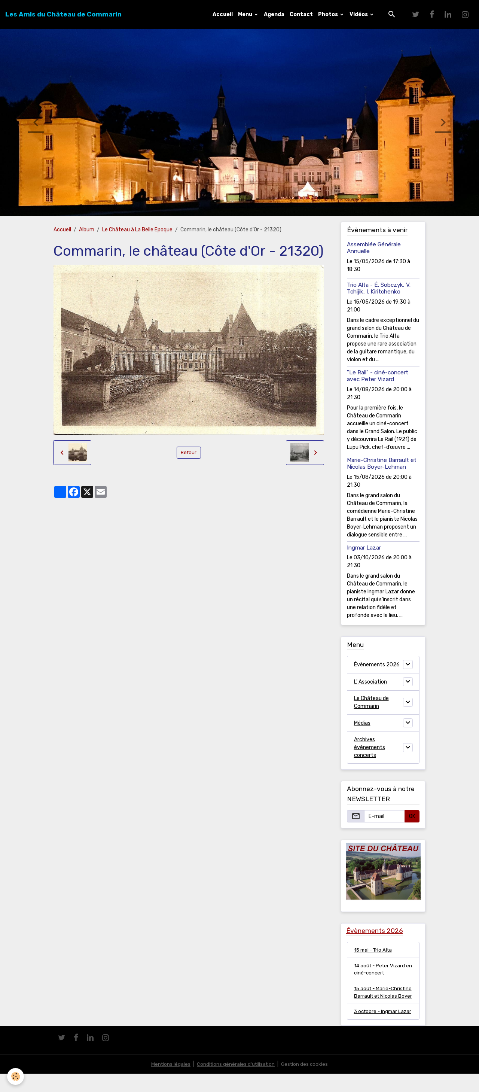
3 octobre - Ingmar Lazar (377, 1026)
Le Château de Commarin (371, 702)
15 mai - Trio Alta (374, 950)
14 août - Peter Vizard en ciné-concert (381, 970)
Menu (245, 14)
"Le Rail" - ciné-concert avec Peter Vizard (377, 376)
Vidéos (359, 14)
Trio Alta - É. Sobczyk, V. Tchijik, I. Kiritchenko (379, 288)
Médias (362, 723)
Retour (188, 452)
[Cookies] (15, 1076)
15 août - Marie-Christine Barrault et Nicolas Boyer (378, 998)
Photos (328, 14)
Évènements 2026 (377, 664)
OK (412, 816)
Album (86, 229)
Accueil (223, 14)
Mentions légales (169, 1082)
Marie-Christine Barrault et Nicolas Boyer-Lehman (382, 463)
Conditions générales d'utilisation (235, 1082)
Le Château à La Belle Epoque (137, 229)
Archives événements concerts (369, 747)
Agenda (274, 14)
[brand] (63, 14)
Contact (301, 14)
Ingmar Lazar (364, 547)
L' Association (370, 682)
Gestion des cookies (306, 1082)
